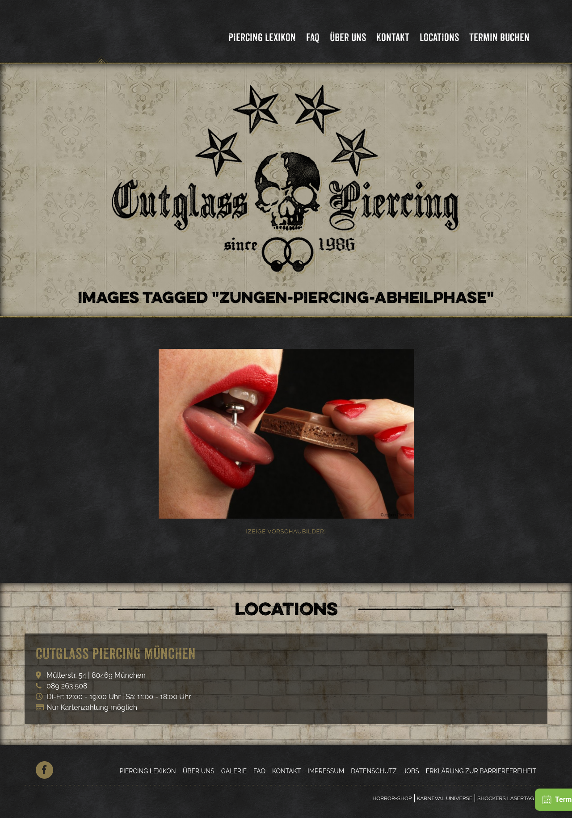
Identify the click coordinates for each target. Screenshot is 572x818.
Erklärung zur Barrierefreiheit (481, 771)
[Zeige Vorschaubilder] (286, 531)
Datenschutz (373, 771)
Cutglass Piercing (101, 33)
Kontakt (392, 37)
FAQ (313, 37)
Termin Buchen (499, 37)
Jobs (411, 771)
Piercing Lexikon (262, 37)
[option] (286, 434)
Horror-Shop (392, 798)
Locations (439, 37)
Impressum (325, 771)
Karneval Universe (445, 798)
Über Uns (348, 37)
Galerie (234, 771)
